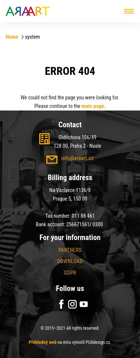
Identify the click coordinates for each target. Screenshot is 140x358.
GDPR (70, 273)
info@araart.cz (77, 158)
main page (92, 106)
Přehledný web (43, 342)
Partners (69, 250)
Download (70, 261)
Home (12, 37)
